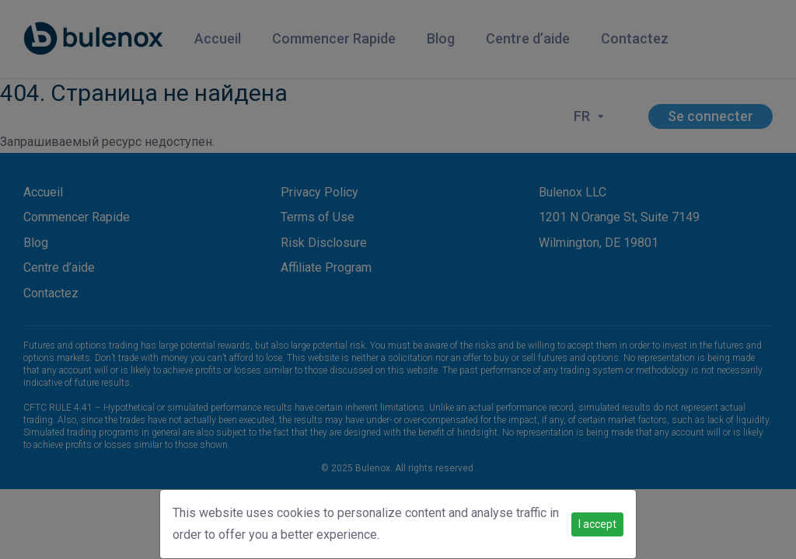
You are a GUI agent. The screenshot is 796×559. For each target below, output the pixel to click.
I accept (597, 524)
